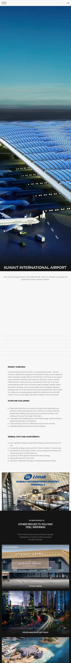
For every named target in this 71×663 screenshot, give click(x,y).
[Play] (35, 491)
